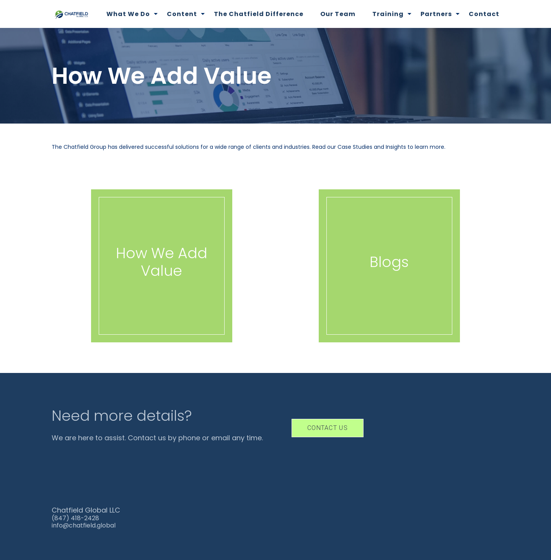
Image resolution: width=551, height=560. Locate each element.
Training (388, 14)
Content (182, 14)
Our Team (337, 14)
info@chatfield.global (84, 525)
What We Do (128, 14)
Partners (436, 14)
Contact (484, 14)
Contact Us (327, 427)
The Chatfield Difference (258, 14)
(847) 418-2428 (75, 518)
